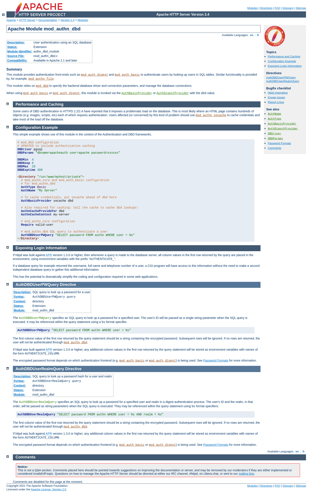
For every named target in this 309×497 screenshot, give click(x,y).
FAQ (277, 8)
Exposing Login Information (285, 66)
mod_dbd (42, 86)
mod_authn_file (41, 79)
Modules (252, 8)
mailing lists (246, 473)
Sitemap (301, 8)
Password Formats (279, 143)
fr (258, 35)
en (251, 35)
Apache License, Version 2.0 (48, 489)
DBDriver (274, 133)
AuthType (274, 118)
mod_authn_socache (211, 115)
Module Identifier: (19, 51)
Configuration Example (282, 61)
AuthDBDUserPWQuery (281, 77)
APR (49, 255)
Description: (16, 42)
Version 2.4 (67, 20)
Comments (274, 148)
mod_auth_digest (94, 75)
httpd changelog (278, 92)
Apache (11, 20)
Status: (12, 47)
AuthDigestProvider (172, 93)
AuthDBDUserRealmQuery (282, 81)
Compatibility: (17, 60)
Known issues (276, 97)
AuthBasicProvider (136, 93)
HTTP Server (27, 20)
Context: (20, 301)
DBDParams (275, 138)
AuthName (274, 114)
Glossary (287, 8)
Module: (19, 310)
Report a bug (276, 102)
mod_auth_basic (127, 75)
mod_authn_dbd (75, 342)
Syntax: (19, 296)
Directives (266, 8)
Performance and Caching (284, 56)
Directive (68, 284)
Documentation (47, 20)
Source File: (15, 56)
